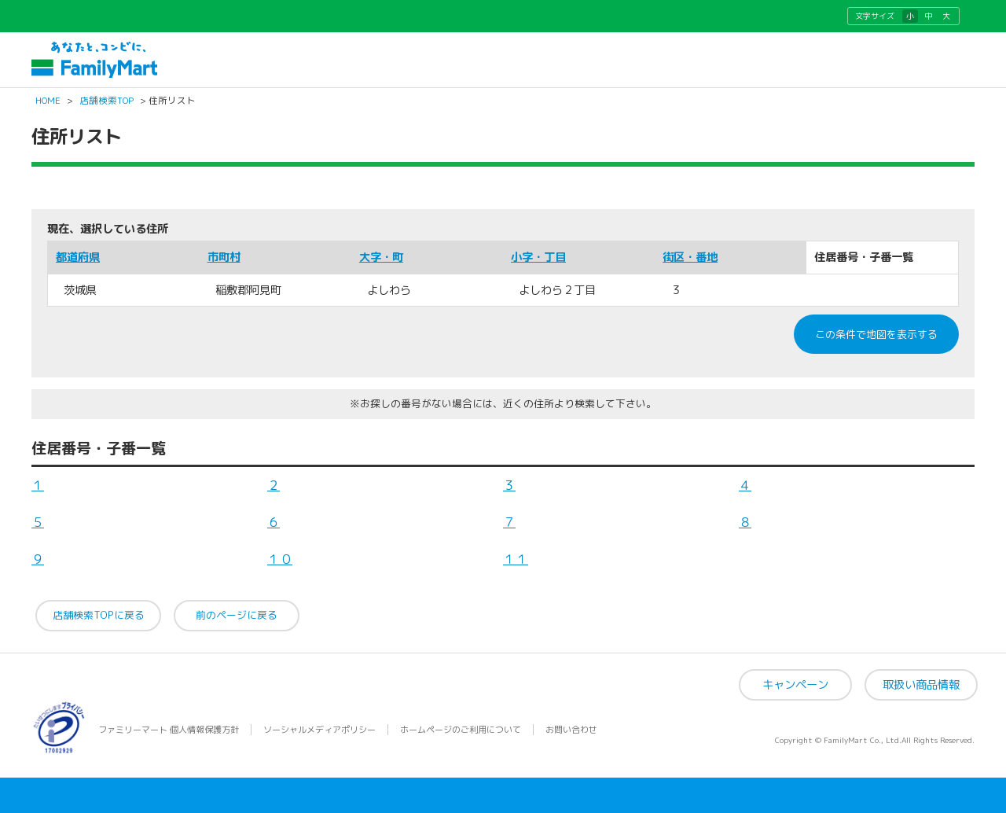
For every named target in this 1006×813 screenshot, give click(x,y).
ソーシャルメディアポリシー (319, 729)
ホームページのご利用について (460, 729)
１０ (279, 559)
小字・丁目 (538, 257)
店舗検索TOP (106, 100)
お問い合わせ (571, 729)
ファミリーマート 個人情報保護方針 (168, 729)
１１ (515, 559)
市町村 (223, 257)
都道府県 (78, 257)
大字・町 (381, 257)
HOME (48, 100)
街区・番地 (690, 257)
